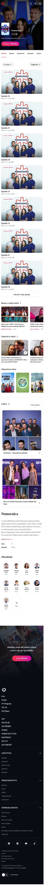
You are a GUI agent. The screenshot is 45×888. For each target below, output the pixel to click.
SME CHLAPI (5, 765)
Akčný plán (4, 834)
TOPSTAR (4, 761)
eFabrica (24, 868)
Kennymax (11, 868)
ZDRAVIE (4, 769)
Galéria (38, 53)
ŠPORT (3, 792)
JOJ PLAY (5, 723)
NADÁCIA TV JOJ (8, 734)
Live (3, 696)
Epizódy (11, 53)
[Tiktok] (35, 843)
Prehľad (3, 53)
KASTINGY (6, 737)
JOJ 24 (4, 707)
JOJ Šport (5, 711)
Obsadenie (30, 53)
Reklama (3, 816)
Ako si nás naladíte (6, 820)
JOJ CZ (4, 741)
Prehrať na (10, 44)
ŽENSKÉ (4, 758)
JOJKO (4, 730)
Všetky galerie (35, 405)
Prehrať (21, 658)
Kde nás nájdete (5, 823)
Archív (4, 700)
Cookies (3, 853)
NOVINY (4, 785)
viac (24, 38)
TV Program (6, 704)
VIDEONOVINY (6, 796)
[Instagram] (17, 843)
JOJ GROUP (6, 745)
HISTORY (4, 772)
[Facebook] (9, 843)
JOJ (3, 719)
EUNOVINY (5, 800)
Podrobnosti (20, 53)
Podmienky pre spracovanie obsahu (9, 851)
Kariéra (3, 827)
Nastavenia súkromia (6, 856)
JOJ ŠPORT (6, 726)
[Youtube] (26, 843)
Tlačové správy (5, 812)
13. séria (7, 64)
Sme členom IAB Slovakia (7, 858)
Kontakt (3, 861)
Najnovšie (35, 64)
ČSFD (14, 34)
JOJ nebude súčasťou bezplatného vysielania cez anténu (17, 830)
